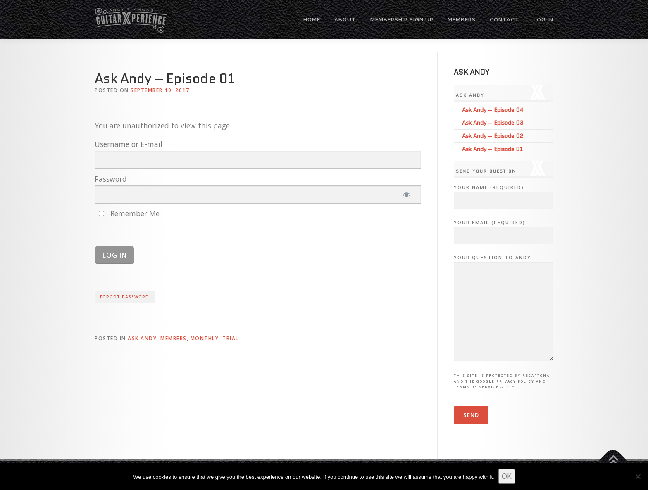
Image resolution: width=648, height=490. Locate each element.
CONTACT (504, 20)
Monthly (205, 338)
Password (111, 179)
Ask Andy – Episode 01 (492, 149)
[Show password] (407, 194)
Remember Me (129, 213)
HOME (311, 20)
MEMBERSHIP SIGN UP (402, 20)
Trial (230, 338)
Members (173, 338)
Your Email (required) (503, 229)
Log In (543, 20)
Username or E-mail (128, 144)
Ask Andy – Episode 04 (492, 110)
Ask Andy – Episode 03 (492, 122)
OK (507, 476)
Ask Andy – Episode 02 (492, 136)
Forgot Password (124, 297)
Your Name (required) (503, 194)
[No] (638, 476)
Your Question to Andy (503, 308)
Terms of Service (476, 386)
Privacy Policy (515, 381)
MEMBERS (462, 20)
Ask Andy (142, 338)
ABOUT (345, 20)
